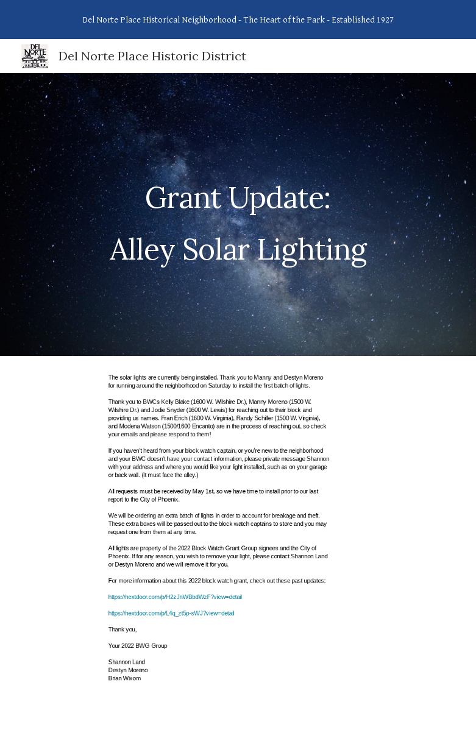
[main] (238, 215)
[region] (238, 19)
